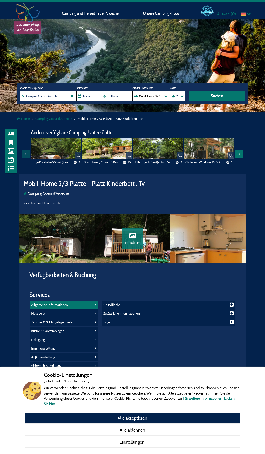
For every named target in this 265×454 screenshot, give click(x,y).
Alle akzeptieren (132, 418)
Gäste (173, 88)
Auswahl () (226, 13)
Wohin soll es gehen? (31, 88)
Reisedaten (82, 88)
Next (239, 154)
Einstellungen (132, 442)
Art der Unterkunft (142, 88)
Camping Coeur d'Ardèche (46, 193)
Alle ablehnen (132, 430)
